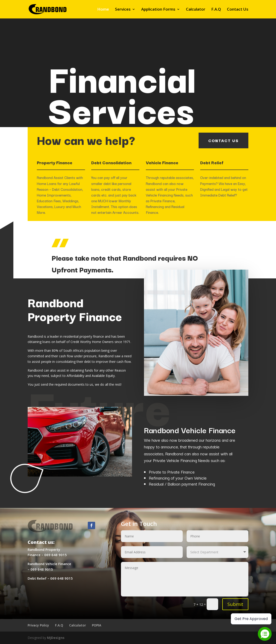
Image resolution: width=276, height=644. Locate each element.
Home (103, 10)
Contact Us (237, 10)
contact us (223, 140)
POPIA (96, 625)
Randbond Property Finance (75, 308)
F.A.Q (216, 10)
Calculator (195, 10)
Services (123, 10)
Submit (235, 604)
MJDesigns (56, 637)
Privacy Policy (38, 625)
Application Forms (158, 10)
